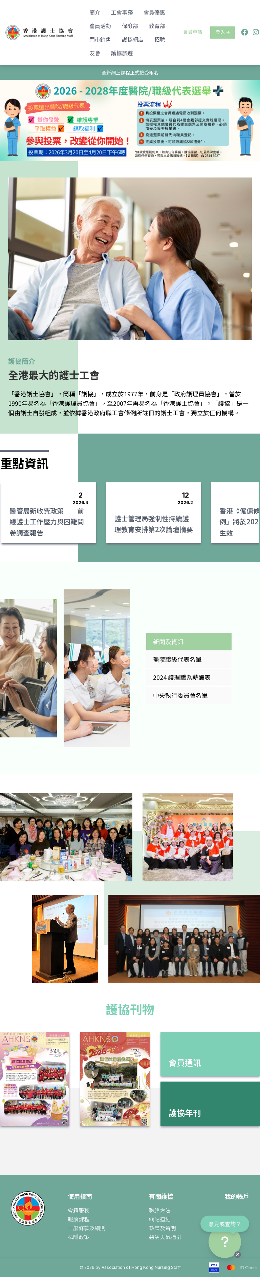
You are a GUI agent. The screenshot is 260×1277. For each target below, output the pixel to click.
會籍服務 (78, 1210)
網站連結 (160, 1219)
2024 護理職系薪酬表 (182, 677)
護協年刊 (185, 1112)
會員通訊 (185, 1062)
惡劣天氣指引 (165, 1237)
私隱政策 (78, 1237)
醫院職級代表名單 (177, 659)
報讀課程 (78, 1219)
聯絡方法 (160, 1210)
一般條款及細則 (87, 1228)
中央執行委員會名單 (180, 695)
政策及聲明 (162, 1228)
